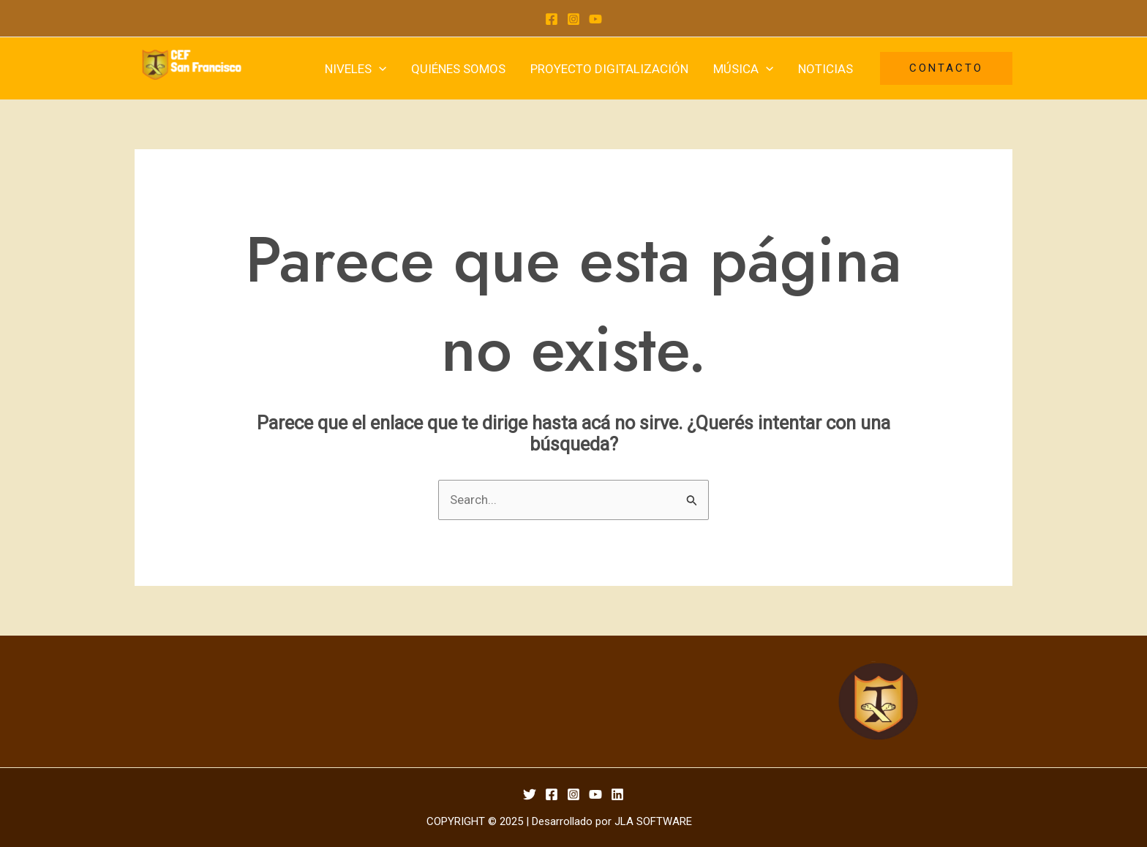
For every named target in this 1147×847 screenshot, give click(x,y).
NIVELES (355, 69)
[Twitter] (529, 794)
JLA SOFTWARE (653, 821)
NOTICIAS (825, 68)
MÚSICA (743, 69)
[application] (379, 69)
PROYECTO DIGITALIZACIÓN (609, 68)
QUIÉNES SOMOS (458, 68)
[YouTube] (595, 19)
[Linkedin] (617, 794)
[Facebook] (551, 19)
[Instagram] (573, 19)
